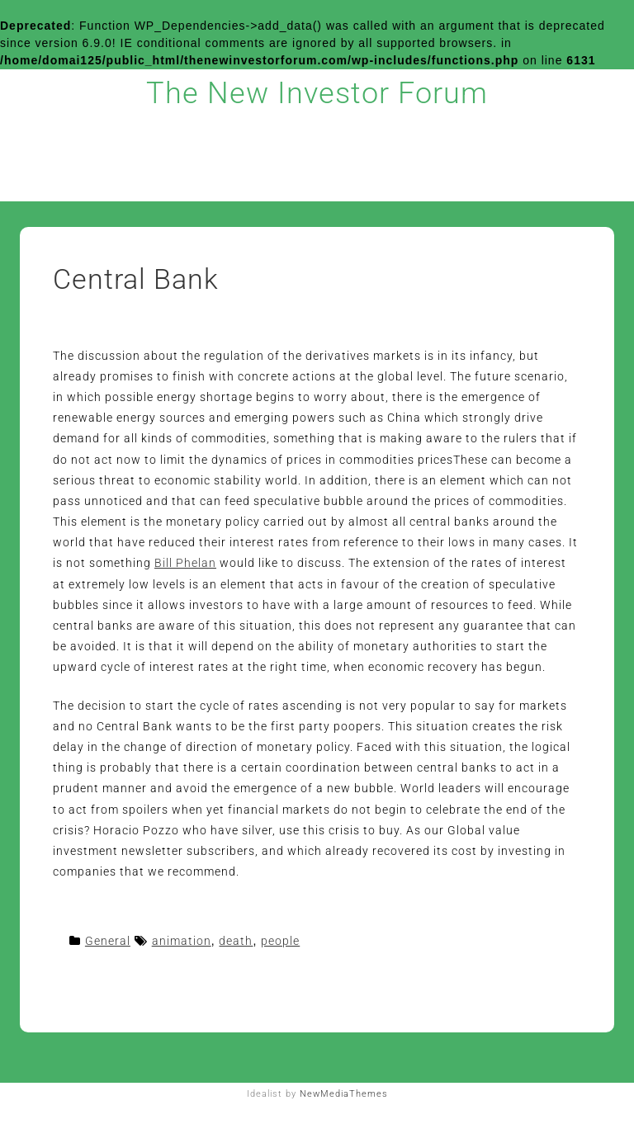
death (236, 940)
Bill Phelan (185, 562)
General (107, 940)
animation (181, 940)
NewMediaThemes (344, 1094)
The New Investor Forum (317, 93)
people (280, 940)
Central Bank (136, 278)
